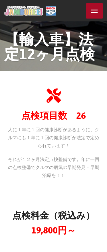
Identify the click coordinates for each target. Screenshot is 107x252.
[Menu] (94, 11)
